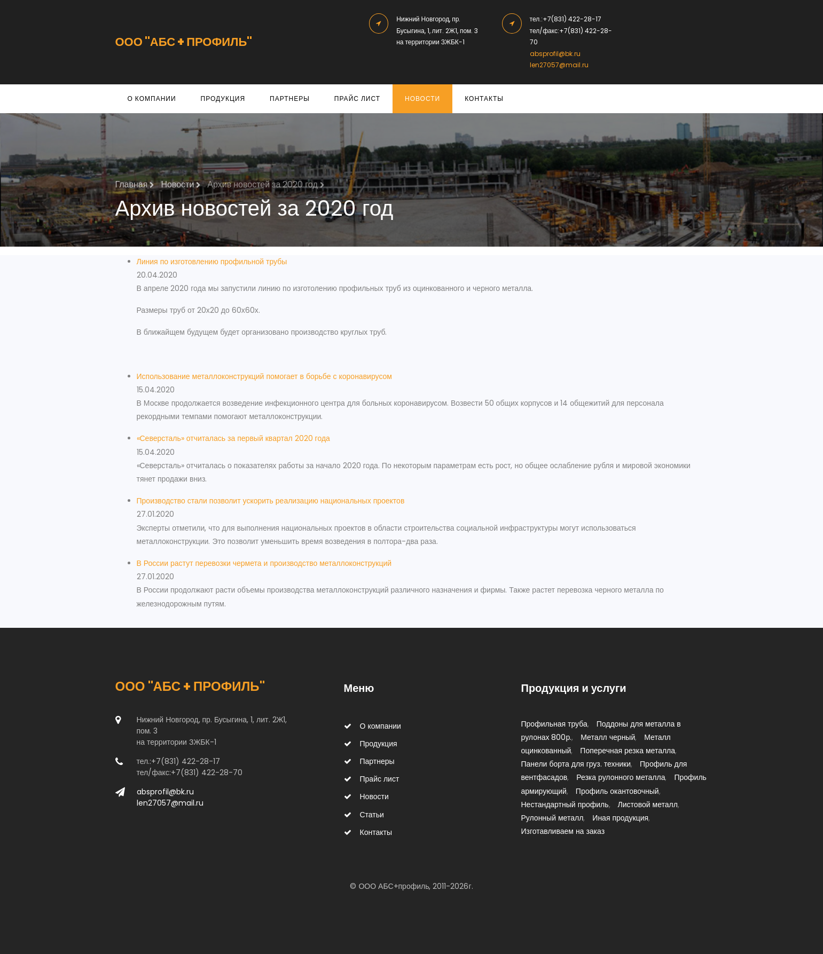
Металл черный (608, 737)
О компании (152, 98)
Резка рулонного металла (620, 777)
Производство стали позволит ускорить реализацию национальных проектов (271, 500)
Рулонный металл (552, 818)
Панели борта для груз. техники (576, 764)
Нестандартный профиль (565, 804)
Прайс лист (357, 98)
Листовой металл (648, 804)
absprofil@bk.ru (555, 53)
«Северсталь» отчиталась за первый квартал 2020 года (233, 438)
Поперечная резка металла (627, 750)
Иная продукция (620, 818)
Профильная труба (554, 724)
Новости (422, 98)
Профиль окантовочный (617, 791)
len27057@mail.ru (559, 64)
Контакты (484, 98)
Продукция (223, 98)
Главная (135, 184)
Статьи (364, 814)
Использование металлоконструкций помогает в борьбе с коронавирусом (264, 376)
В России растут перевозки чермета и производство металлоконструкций (264, 563)
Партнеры (290, 98)
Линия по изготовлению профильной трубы (212, 261)
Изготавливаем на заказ (563, 831)
